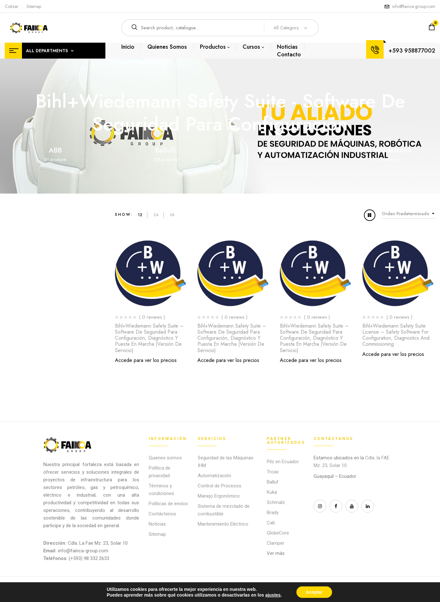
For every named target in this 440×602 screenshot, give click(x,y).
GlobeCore (278, 533)
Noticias (157, 524)
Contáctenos (162, 514)
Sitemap (33, 6)
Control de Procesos (219, 486)
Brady (273, 512)
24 (156, 215)
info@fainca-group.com (413, 6)
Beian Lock (275, 150)
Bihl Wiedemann (385, 150)
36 (172, 215)
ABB (55, 150)
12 (140, 215)
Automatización (214, 475)
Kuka (272, 492)
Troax (273, 472)
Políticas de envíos (168, 503)
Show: (124, 214)
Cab (271, 523)
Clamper (275, 543)
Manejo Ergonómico (219, 496)
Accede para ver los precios (146, 360)
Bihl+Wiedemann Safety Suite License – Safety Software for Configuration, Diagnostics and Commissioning (395, 335)
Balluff (165, 150)
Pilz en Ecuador (283, 461)
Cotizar (11, 6)
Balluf (273, 482)
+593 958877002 (411, 50)
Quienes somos (165, 458)
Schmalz (276, 502)
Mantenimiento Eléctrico (223, 524)
